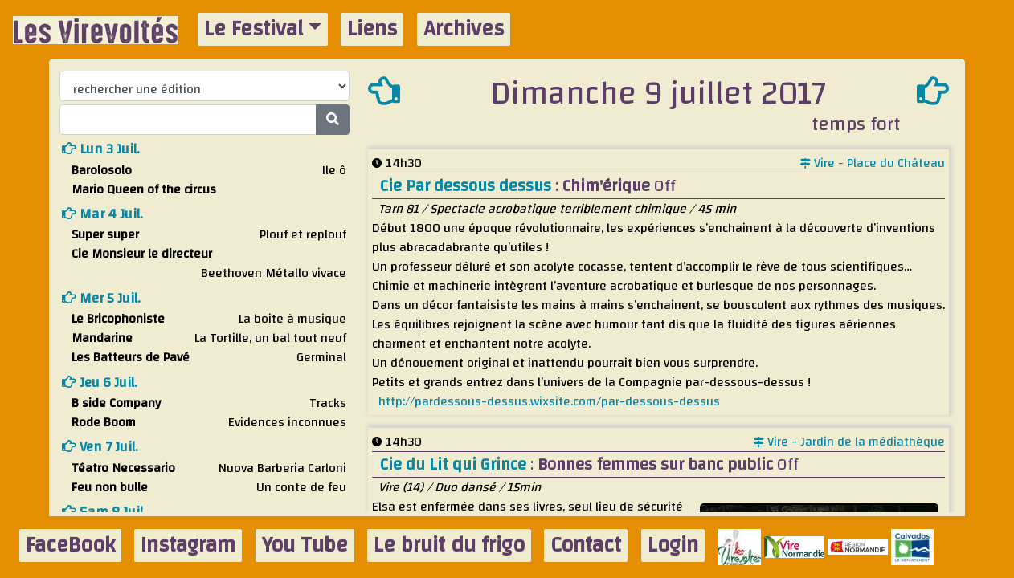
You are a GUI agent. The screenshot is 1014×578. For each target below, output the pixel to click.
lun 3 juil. (101, 149)
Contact (585, 545)
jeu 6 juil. (99, 382)
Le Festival (253, 29)
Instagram (188, 545)
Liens (372, 29)
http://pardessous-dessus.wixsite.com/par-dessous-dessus (549, 401)
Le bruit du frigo (449, 545)
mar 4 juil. (102, 214)
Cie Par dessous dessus (467, 185)
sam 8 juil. (104, 512)
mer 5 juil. (101, 298)
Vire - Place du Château (872, 163)
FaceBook (70, 545)
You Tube (305, 545)
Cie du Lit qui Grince (455, 464)
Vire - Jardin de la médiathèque (849, 441)
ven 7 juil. (100, 447)
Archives (463, 29)
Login (673, 545)
